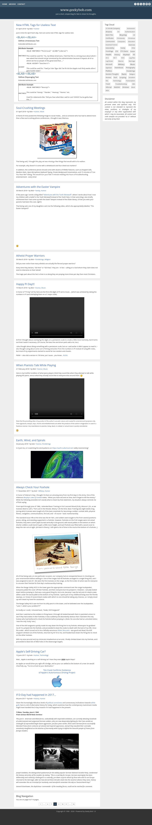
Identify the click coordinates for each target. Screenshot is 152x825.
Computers (121, 41)
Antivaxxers (131, 28)
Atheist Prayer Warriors (30, 255)
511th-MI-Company (113, 28)
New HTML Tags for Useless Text (36, 25)
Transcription (130, 81)
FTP (116, 51)
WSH (107, 90)
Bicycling (123, 35)
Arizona (109, 31)
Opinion (109, 68)
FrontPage (109, 51)
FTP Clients (124, 51)
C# (134, 35)
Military (41, 490)
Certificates (110, 38)
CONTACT (21, 4)
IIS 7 (114, 58)
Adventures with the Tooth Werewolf (57, 194)
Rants (124, 74)
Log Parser (109, 61)
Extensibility (110, 48)
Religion (48, 259)
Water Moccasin (64, 630)
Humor (36, 29)
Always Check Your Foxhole (32, 486)
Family (37, 190)
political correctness (54, 702)
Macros (120, 61)
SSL (107, 81)
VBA (133, 84)
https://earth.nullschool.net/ (62, 447)
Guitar (132, 51)
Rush (115, 77)
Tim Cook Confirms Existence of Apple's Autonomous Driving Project (57, 670)
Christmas (131, 38)
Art (118, 32)
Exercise (132, 45)
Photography (130, 68)
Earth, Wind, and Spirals (30, 439)
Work (42, 111)
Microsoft (109, 64)
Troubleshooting (121, 84)
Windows (125, 87)
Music (43, 287)
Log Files (132, 58)
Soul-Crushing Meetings (30, 107)
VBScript (109, 87)
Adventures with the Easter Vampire (38, 186)
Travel (108, 84)
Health (108, 54)
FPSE (133, 48)
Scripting (123, 77)
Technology (44, 654)
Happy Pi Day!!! (25, 283)
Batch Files (109, 35)
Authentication (130, 32)
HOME (4, 4)
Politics (109, 71)
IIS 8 (122, 58)
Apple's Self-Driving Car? (31, 651)
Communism (110, 41)
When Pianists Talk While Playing (36, 364)
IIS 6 (107, 58)
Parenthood (119, 68)
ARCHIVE (12, 4)
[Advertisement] (76, 818)
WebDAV (117, 87)
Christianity (121, 38)
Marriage (132, 61)
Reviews (108, 77)
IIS (134, 54)
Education (131, 41)
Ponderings (39, 259)
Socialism (132, 77)
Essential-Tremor (111, 45)
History (36, 698)
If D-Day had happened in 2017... (36, 694)
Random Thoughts (112, 74)
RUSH (65, 355)
